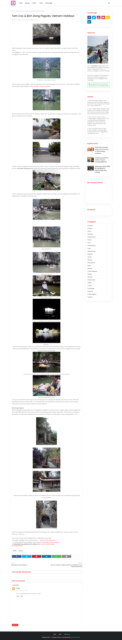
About (60, 634)
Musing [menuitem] (27, 3)
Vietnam (21, 550)
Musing (90, 260)
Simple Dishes (91, 280)
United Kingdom (92, 294)
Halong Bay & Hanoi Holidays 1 (51, 542)
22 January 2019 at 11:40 (21, 590)
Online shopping (92, 271)
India (89, 248)
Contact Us (67, 634)
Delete (21, 596)
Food (89, 242)
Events (90, 240)
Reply (18, 596)
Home (13, 11)
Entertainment (91, 237)
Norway (90, 268)
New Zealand (91, 262)
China (89, 231)
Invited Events (91, 251)
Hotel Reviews (91, 245)
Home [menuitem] (20, 3)
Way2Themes (57, 637)
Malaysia (90, 254)
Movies (90, 257)
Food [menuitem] (41, 3)
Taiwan (90, 285)
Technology (91, 288)
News (89, 265)
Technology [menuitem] (48, 3)
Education (90, 234)
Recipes (90, 274)
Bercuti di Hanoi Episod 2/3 (48, 540)
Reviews (90, 277)
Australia (90, 225)
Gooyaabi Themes (75, 637)
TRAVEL (17, 11)
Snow (18, 588)
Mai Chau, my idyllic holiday (46, 544)
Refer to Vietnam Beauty (42, 86)
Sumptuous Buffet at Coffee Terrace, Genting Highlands (102, 160)
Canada (90, 228)
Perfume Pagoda (17, 545)
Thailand (90, 291)
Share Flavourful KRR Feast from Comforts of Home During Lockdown (102, 150)
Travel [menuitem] (34, 3)
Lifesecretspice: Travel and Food (21, 20)
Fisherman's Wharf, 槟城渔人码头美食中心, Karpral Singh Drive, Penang (102, 169)
